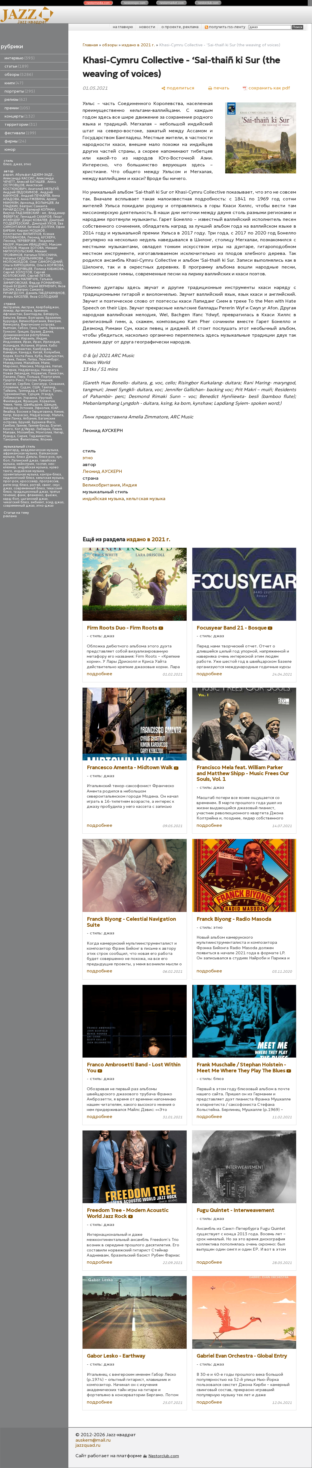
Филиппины (29, 439)
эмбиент (37, 502)
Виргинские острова (37, 324)
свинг (46, 485)
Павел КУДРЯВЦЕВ (17, 269)
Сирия (22, 436)
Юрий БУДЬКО (15, 286)
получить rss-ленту (225, 26)
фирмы (15, 141)
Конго (8, 429)
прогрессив (48, 481)
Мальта (57, 415)
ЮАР (54, 408)
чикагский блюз (16, 502)
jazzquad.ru (87, 1445)
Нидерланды (28, 370)
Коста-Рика (24, 356)
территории (21, 124)
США (36, 387)
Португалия (50, 377)
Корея (8, 356)
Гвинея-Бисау (38, 425)
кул (59, 457)
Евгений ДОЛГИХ (41, 227)
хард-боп (11, 499)
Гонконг (9, 332)
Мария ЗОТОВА (31, 248)
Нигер (58, 432)
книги (14, 83)
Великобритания (32, 321)
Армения (41, 311)
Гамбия (9, 425)
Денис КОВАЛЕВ (34, 220)
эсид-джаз (55, 502)
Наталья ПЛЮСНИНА (40, 255)
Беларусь (50, 314)
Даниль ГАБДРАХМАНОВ (45, 293)
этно (27, 164)
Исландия (11, 345)
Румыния (45, 380)
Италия (41, 345)
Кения (59, 412)
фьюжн (51, 495)
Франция (30, 401)
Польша (33, 377)
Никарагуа (49, 370)
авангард (11, 450)
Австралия (11, 307)
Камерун (10, 352)
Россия (31, 380)
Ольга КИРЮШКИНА (19, 265)
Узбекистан (12, 398)
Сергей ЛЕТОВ (38, 276)
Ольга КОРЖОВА (50, 265)
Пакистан (55, 373)
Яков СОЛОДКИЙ (44, 297)
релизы (16, 99)
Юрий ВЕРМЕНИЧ (42, 286)
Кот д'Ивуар (25, 429)
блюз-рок (47, 457)
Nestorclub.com (163, 1455)
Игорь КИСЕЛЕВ (15, 297)
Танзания (10, 439)
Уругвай (45, 398)
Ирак (27, 342)
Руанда (9, 436)
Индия (41, 338)
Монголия (44, 432)
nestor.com (98, 3)
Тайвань (9, 391)
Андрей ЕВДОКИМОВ (21, 192)
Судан (25, 387)
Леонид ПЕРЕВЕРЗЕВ (20, 241)
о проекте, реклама (180, 26)
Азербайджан (47, 307)
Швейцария (33, 404)
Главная (90, 44)
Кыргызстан (53, 356)
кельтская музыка (50, 478)
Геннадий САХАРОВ (36, 217)
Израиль (28, 338)
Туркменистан (14, 394)
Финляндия (12, 401)
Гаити (43, 328)
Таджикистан (40, 436)
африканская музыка (20, 453)
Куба (39, 356)
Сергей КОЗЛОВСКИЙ (24, 274)
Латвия (8, 359)
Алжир (8, 311)
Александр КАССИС (19, 178)
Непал (57, 366)
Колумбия (52, 352)
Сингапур (39, 384)
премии (17, 108)
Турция (33, 394)
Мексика (26, 366)
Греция (23, 332)
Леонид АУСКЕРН (41, 237)
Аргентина (23, 311)
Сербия (24, 384)
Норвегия (39, 373)
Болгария (36, 318)
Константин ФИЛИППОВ (22, 234)
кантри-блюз (50, 474)
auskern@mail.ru (93, 1440)
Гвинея (21, 425)
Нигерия (9, 370)
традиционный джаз (30, 492)
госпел (41, 464)
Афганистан (12, 314)
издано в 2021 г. (138, 44)
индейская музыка (33, 467)
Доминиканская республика (26, 335)
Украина (30, 398)
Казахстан (23, 349)
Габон (23, 328)
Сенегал (9, 384)
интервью (20, 58)
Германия (56, 328)
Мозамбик (25, 432)
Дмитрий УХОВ (44, 223)
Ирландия (51, 342)
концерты (20, 116)
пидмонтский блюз (18, 478)
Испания (27, 345)
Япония (46, 439)
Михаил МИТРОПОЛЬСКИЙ (30, 249)
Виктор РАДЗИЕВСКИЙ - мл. (25, 213)
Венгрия (54, 321)
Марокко (10, 366)
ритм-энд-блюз (15, 485)
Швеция (50, 404)
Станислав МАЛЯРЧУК (20, 279)
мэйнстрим (25, 464)
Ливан (21, 359)
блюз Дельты (26, 457)
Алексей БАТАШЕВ (31, 182)
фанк (21, 495)
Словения (10, 387)
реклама (10, 516)
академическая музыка (39, 450)
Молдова (42, 366)
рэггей (35, 485)
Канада (25, 352)
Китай (37, 352)
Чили (18, 404)
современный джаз (19, 505)
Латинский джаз (24, 460)
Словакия (56, 384)
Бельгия (9, 318)
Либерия (43, 429)
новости (147, 26)
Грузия (35, 332)
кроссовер (29, 481)
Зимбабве (11, 338)
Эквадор (10, 408)
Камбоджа (42, 349)
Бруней (24, 422)
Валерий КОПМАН (40, 209)
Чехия (7, 404)
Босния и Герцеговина (34, 412)
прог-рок (10, 481)
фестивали (20, 133)
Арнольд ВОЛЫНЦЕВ (37, 203)
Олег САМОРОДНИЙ (45, 262)
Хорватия (47, 401)
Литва (32, 359)
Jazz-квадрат (32, 21)
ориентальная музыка (20, 474)
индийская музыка (29, 471)
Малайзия (31, 363)
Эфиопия (42, 408)
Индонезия (12, 342)
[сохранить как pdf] (266, 88)
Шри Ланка (12, 418)
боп (6, 460)
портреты (20, 91)
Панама (9, 377)
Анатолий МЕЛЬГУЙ (43, 189)
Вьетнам (9, 328)
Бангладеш (33, 314)
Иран (37, 342)
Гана (33, 328)
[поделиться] (178, 88)
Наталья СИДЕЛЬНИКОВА (23, 258)
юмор (10, 149)
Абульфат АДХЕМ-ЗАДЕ (34, 175)
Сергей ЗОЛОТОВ (17, 272)
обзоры (19, 74)
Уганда (47, 394)
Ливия (57, 429)
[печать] (218, 88)
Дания (48, 332)
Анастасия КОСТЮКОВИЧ (23, 186)
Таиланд (48, 387)
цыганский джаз (34, 499)
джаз (17, 164)
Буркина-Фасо (43, 422)
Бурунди (10, 321)
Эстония (26, 408)
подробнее (99, 673)
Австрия (27, 307)
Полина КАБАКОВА (49, 269)
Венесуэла (11, 324)
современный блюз (29, 488)
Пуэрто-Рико (13, 380)
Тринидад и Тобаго (34, 391)
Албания (30, 418)
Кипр (7, 415)
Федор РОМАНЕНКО (45, 283)
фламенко (35, 495)
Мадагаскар (40, 415)
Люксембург (49, 359)
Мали (45, 363)
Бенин (22, 318)
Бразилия (53, 318)
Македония (12, 363)
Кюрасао (20, 415)
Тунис (57, 391)
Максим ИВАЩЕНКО (31, 244)
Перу (21, 377)
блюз (7, 164)
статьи (16, 66)
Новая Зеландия (16, 373)
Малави (9, 432)
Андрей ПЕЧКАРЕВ (35, 196)
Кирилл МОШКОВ (31, 230)
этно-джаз (45, 505)
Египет (56, 425)
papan (8, 175)
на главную (123, 26)
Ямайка (9, 412)
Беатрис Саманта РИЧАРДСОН (25, 207)
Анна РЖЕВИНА (33, 199)
